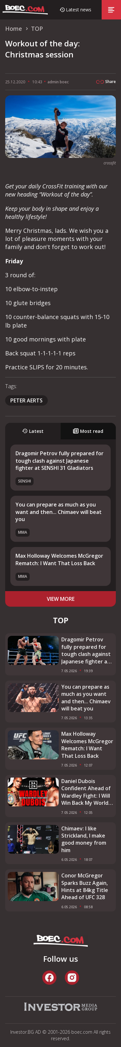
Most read (88, 431)
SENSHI (24, 481)
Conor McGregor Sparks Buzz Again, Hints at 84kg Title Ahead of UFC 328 (84, 886)
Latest (33, 431)
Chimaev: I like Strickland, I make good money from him (83, 839)
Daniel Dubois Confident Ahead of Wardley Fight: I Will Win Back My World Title (86, 792)
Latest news (78, 9)
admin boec (58, 82)
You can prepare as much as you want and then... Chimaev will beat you (58, 512)
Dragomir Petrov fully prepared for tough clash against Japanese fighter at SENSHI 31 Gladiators (59, 460)
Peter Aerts (26, 400)
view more (61, 598)
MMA (22, 532)
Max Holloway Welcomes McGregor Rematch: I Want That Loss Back (59, 559)
